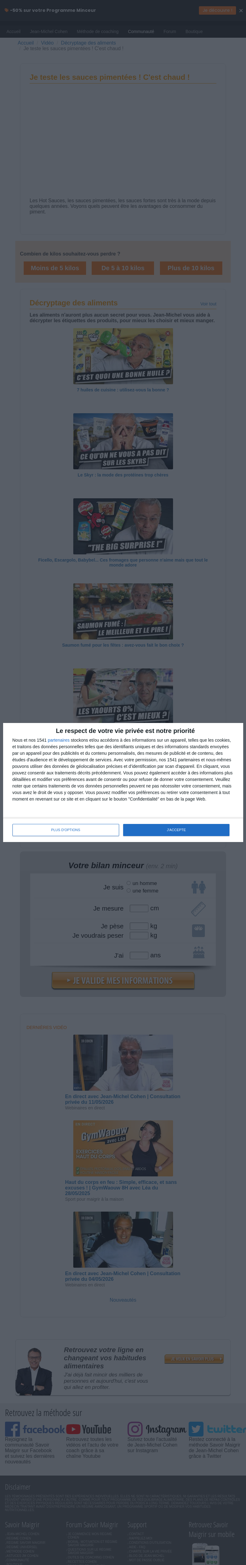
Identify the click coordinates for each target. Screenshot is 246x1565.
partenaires (59, 740)
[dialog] (123, 782)
